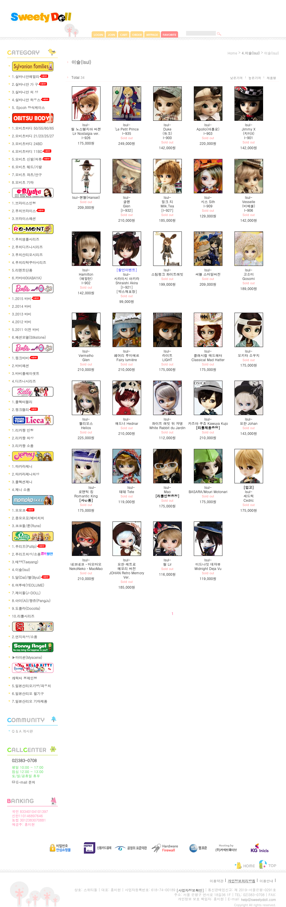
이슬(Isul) (271, 52)
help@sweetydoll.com (258, 899)
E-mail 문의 (23, 782)
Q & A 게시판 (22, 731)
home (232, 52)
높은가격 (254, 78)
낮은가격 (236, 78)
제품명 (271, 78)
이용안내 (266, 880)
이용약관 (216, 880)
